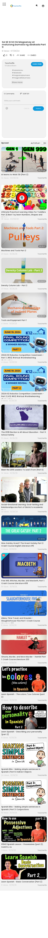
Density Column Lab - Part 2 (14, 285)
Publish (38, 108)
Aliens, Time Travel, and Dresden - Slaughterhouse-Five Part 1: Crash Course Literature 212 (20, 621)
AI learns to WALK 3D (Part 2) (14, 174)
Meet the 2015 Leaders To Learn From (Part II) (22, 469)
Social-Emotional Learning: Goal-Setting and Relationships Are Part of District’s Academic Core (22, 507)
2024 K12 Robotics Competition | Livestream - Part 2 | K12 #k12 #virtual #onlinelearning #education (22, 396)
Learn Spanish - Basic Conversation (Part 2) (21, 881)
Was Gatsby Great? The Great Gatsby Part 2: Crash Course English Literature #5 (22, 544)
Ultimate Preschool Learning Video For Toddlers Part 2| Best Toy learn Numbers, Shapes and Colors (23, 215)
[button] (43, 6)
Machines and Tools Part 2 (13, 250)
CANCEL (26, 108)
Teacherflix (9, 63)
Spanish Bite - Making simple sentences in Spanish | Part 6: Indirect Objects (20, 770)
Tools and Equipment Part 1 (14, 320)
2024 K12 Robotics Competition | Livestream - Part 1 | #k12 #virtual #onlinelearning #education (22, 358)
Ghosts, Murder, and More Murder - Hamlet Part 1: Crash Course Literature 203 (23, 658)
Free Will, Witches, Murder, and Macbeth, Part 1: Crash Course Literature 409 (23, 582)
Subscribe (37, 64)
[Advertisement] (24, 125)
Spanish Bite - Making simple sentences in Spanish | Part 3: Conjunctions (20, 808)
